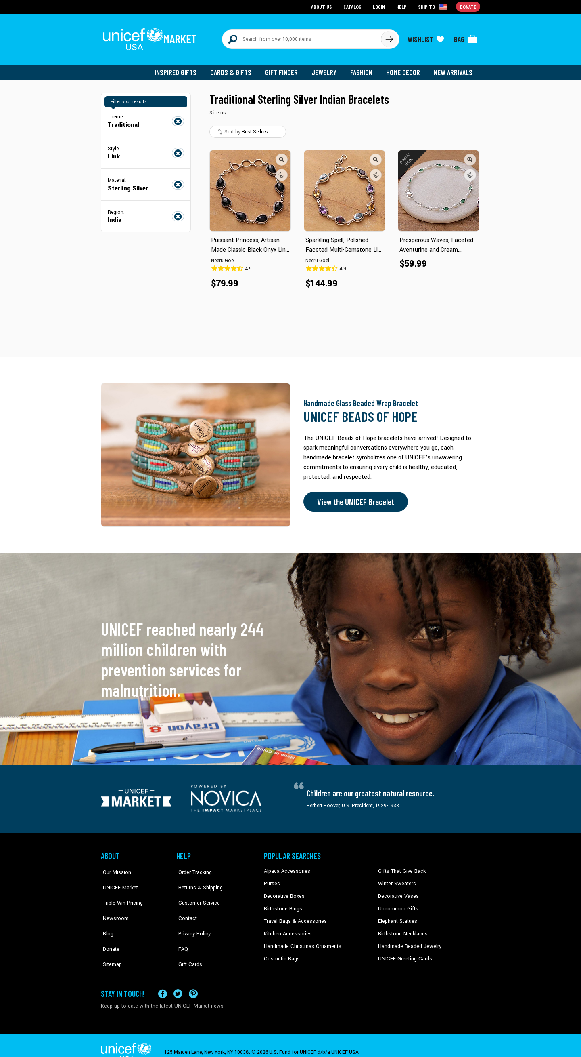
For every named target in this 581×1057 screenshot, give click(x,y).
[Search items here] (301, 37)
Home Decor (404, 68)
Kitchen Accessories (286, 929)
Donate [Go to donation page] (468, 6)
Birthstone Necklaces (401, 929)
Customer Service (195, 892)
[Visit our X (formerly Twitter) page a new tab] (178, 980)
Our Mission (114, 867)
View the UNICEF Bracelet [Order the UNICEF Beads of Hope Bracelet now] (354, 498)
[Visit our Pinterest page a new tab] (193, 980)
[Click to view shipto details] (434, 6)
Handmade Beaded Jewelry (408, 941)
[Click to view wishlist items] (425, 37)
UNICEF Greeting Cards (403, 953)
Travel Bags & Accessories (293, 916)
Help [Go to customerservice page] (402, 6)
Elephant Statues (397, 916)
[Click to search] (389, 37)
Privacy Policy (191, 916)
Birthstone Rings (282, 904)
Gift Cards (187, 941)
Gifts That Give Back (400, 867)
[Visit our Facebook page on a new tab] (162, 980)
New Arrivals (453, 68)
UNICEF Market (117, 879)
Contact (185, 904)
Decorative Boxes (283, 892)
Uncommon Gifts (397, 904)
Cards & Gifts (235, 68)
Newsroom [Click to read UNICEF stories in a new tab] (113, 904)
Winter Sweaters (396, 879)
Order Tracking (192, 867)
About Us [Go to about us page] (323, 6)
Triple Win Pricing (120, 892)
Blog (106, 916)
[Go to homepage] (151, 37)
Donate (109, 929)
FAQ (181, 929)
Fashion (363, 68)
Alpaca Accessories (286, 867)
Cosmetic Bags (281, 953)
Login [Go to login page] (380, 6)
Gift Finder (285, 68)
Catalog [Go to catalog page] (353, 6)
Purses (272, 879)
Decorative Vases (397, 892)
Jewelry (327, 68)
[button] (282, 155)
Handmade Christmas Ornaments (301, 941)
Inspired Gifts (181, 68)
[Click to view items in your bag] (465, 37)
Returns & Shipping (197, 879)
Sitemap (110, 941)
